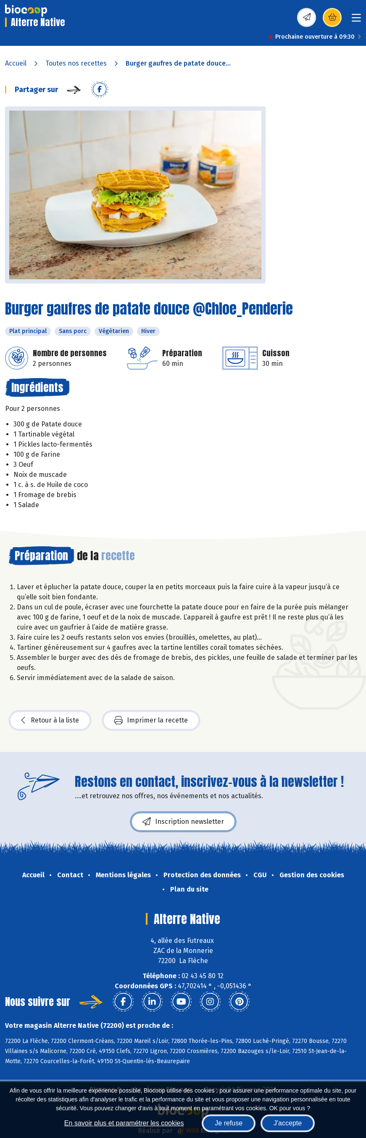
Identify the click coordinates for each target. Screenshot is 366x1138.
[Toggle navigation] (356, 20)
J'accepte (288, 1123)
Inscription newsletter (183, 822)
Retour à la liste (50, 720)
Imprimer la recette (151, 720)
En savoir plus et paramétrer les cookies (124, 1123)
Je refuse (228, 1123)
